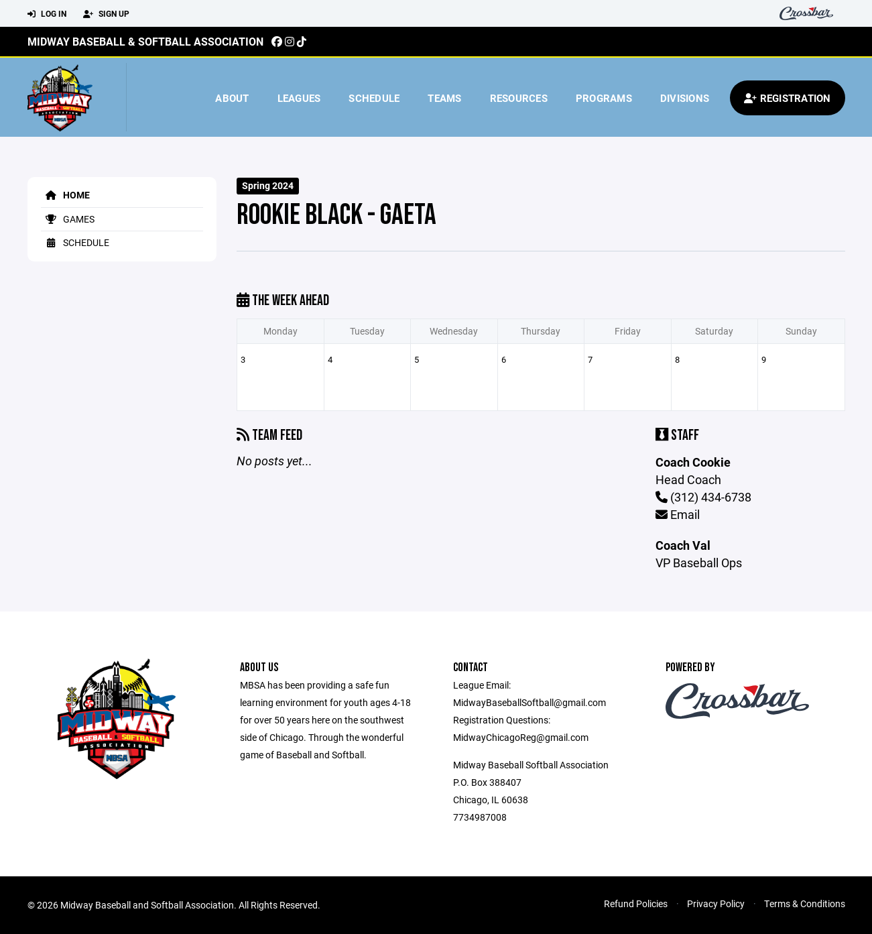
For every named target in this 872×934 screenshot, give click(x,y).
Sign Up (106, 14)
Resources (519, 98)
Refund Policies (636, 903)
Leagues (299, 98)
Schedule (374, 98)
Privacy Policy (716, 903)
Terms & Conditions (804, 903)
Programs (604, 98)
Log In (46, 14)
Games (68, 219)
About (232, 98)
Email (678, 514)
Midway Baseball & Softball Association (145, 41)
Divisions (684, 98)
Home (65, 194)
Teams (444, 98)
